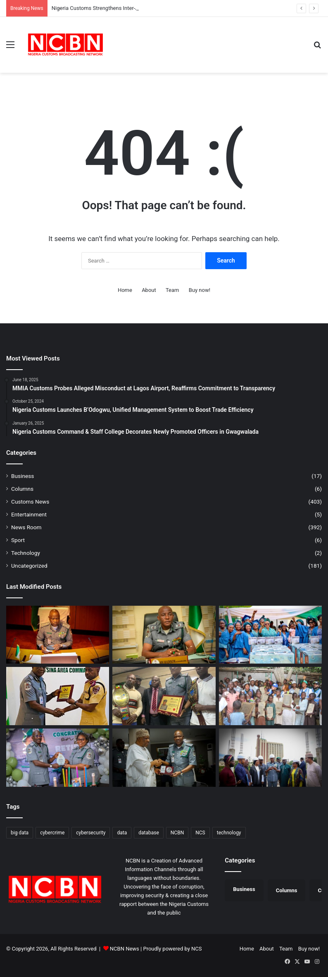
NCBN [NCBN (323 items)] (177, 833)
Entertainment (29, 514)
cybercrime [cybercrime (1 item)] (52, 833)
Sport (18, 540)
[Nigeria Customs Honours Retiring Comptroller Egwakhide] (57, 758)
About (149, 290)
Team (172, 290)
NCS (196, 949)
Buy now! (199, 290)
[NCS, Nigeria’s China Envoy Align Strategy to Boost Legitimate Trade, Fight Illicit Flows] (163, 758)
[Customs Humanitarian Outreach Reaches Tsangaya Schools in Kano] (270, 696)
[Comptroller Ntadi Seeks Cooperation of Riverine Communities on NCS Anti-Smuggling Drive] (163, 696)
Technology (25, 552)
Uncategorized (29, 565)
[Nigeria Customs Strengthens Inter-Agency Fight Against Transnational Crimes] (57, 635)
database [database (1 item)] (148, 833)
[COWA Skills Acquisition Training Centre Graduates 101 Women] (270, 635)
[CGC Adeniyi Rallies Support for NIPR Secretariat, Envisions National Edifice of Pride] (270, 758)
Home (125, 290)
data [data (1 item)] (122, 833)
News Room (26, 527)
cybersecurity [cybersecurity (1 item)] (90, 833)
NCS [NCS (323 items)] (200, 833)
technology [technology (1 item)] (229, 833)
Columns (22, 488)
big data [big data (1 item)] (20, 833)
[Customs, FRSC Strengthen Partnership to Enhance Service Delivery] (57, 696)
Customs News (30, 501)
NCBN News (124, 949)
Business (22, 476)
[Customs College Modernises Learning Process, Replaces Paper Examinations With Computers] (163, 635)
